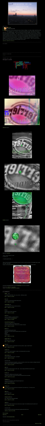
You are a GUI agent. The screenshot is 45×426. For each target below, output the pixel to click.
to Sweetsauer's (19, 285)
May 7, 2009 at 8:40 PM (9, 364)
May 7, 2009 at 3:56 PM (9, 326)
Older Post (39, 414)
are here (12, 264)
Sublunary (4, 127)
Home (22, 414)
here (26, 264)
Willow (6, 391)
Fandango (6, 379)
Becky (6, 344)
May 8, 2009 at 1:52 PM (9, 399)
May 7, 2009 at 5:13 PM (9, 347)
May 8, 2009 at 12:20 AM (10, 383)
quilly (5, 367)
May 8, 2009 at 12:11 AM (10, 376)
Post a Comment (5, 413)
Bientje (6, 328)
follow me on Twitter (38, 423)
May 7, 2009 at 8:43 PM (9, 370)
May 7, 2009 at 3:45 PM (9, 319)
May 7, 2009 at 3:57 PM (9, 336)
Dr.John (6, 372)
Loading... (4, 55)
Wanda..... (6, 293)
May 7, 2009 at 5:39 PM (9, 352)
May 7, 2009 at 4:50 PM (9, 341)
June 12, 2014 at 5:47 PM (10, 410)
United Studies (7, 304)
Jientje (9, 27)
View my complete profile (8, 40)
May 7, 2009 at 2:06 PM (9, 296)
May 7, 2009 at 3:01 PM (9, 307)
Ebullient (17, 206)
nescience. (8, 253)
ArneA (6, 315)
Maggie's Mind (7, 338)
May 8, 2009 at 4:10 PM (9, 405)
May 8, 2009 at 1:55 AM (9, 394)
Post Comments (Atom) (11, 416)
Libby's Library (7, 355)
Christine (6, 349)
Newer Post (4, 414)
